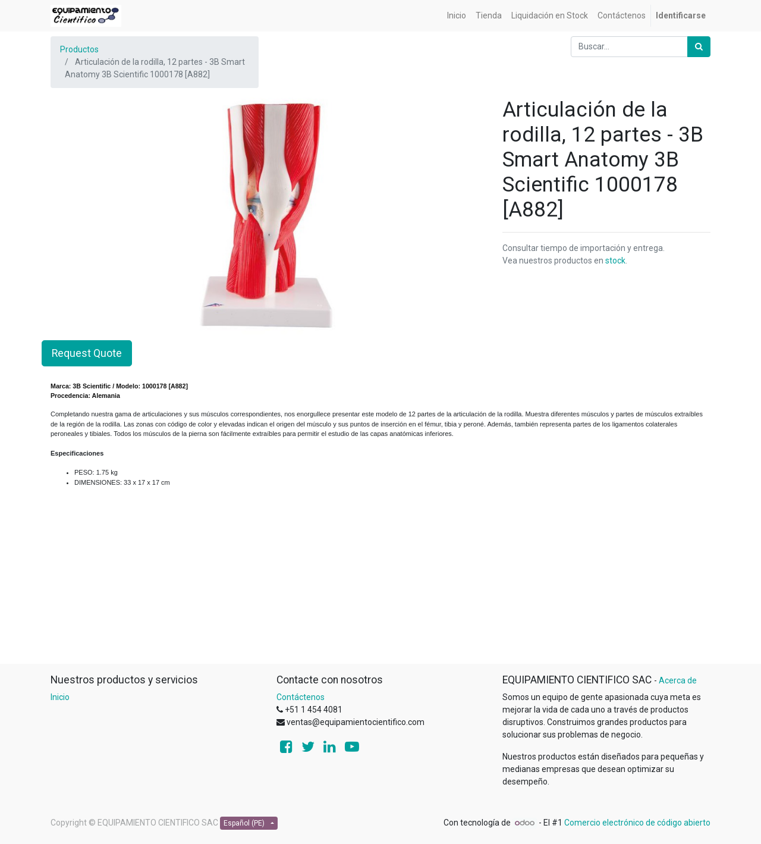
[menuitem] (456, 16)
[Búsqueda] (698, 46)
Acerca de (678, 680)
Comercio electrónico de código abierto (637, 822)
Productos (79, 49)
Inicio (60, 697)
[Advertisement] (380, 580)
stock (615, 260)
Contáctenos (300, 697)
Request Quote (87, 353)
